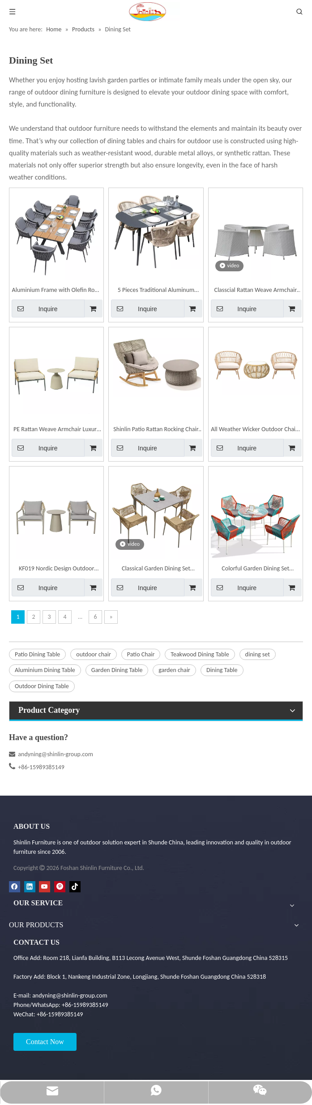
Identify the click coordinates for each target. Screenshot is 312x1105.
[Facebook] (14, 886)
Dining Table (221, 670)
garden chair (174, 670)
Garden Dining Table (117, 670)
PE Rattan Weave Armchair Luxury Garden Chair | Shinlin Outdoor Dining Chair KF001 (56, 430)
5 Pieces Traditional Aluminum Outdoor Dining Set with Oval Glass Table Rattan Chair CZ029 (156, 291)
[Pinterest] (59, 886)
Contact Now (45, 1041)
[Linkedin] (29, 886)
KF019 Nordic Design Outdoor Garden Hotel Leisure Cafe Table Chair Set (56, 569)
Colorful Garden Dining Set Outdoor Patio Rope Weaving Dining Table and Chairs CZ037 (255, 569)
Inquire (35, 308)
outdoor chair (93, 654)
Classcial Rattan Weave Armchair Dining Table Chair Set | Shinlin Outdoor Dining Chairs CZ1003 (255, 291)
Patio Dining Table (37, 654)
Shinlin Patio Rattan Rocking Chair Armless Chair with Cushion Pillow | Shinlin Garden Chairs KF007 (156, 430)
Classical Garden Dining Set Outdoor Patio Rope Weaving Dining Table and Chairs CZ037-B (156, 569)
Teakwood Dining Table (200, 654)
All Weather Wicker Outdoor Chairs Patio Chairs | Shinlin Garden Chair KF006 (255, 430)
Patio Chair (140, 654)
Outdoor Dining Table (42, 686)
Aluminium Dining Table (45, 670)
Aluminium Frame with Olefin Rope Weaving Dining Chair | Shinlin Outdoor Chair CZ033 (56, 291)
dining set (257, 654)
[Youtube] (44, 886)
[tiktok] (75, 886)
